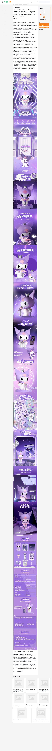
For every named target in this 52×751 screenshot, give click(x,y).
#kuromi (47, 27)
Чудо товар (16, 7)
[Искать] (31, 2)
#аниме (40, 25)
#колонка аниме (41, 27)
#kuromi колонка (45, 25)
